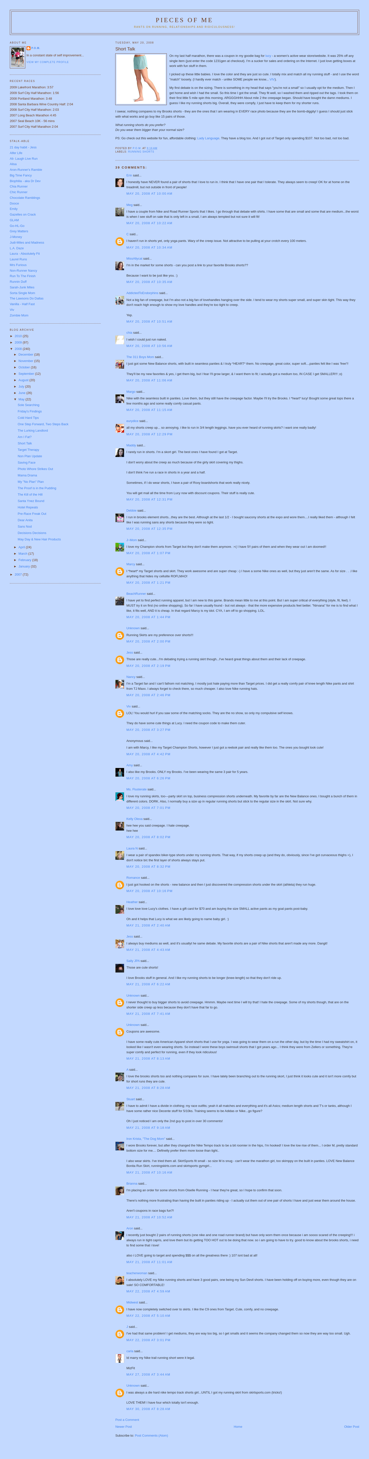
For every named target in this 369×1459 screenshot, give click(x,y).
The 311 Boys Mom (140, 357)
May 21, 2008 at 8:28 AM (148, 1088)
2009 (19, 342)
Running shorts (141, 151)
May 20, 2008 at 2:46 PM (148, 695)
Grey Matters (19, 231)
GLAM (14, 220)
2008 (19, 349)
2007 (19, 574)
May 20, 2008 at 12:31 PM (149, 499)
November (26, 361)
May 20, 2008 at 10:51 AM (149, 321)
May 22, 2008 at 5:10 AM (148, 1316)
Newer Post (123, 1426)
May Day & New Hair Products (39, 539)
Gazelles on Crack (23, 214)
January (24, 566)
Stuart (130, 1099)
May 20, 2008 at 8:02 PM (148, 837)
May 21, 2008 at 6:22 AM (148, 984)
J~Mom (131, 540)
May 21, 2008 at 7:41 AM (148, 1014)
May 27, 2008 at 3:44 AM (148, 1374)
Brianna (131, 1183)
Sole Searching (28, 405)
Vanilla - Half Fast (22, 304)
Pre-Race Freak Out (32, 514)
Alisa (13, 164)
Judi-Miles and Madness (27, 242)
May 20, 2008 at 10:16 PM (149, 891)
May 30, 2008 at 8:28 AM (148, 1409)
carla (129, 1351)
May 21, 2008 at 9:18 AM (148, 1128)
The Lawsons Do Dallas (26, 298)
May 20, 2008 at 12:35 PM (149, 529)
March (23, 553)
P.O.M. (35, 48)
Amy (129, 765)
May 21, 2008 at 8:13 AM (148, 1058)
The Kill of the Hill (30, 494)
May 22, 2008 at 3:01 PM (148, 1340)
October (24, 367)
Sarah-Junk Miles (22, 287)
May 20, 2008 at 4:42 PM (148, 754)
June (22, 393)
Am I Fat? (24, 437)
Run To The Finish (23, 276)
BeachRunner (136, 594)
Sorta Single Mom (22, 293)
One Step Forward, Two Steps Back (43, 424)
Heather (132, 902)
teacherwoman (136, 1273)
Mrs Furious (18, 265)
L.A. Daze (17, 248)
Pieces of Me (184, 20)
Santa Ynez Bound (31, 501)
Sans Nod (25, 526)
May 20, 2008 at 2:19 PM (148, 666)
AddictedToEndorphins (142, 293)
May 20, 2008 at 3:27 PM (148, 730)
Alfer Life (16, 153)
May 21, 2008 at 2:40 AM (148, 925)
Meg (129, 205)
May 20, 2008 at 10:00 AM (149, 193)
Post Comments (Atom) (151, 1435)
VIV (272, 79)
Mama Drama (27, 475)
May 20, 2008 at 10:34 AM (149, 247)
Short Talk (25, 443)
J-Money (16, 237)
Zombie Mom (19, 315)
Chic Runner (19, 192)
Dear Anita (25, 520)
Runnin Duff (18, 281)
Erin (129, 175)
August (23, 380)
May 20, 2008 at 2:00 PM (148, 641)
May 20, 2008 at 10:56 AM (149, 346)
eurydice (132, 421)
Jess (130, 652)
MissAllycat (134, 258)
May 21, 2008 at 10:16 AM (149, 1172)
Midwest (132, 1302)
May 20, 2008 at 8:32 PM (148, 866)
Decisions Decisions (32, 533)
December (26, 354)
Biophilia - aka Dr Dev (25, 181)
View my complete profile (48, 62)
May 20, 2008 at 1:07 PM (148, 553)
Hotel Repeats (28, 507)
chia (129, 332)
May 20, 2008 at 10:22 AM (149, 223)
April (22, 547)
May (21, 399)
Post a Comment (127, 1420)
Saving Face (26, 462)
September (26, 374)
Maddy (131, 445)
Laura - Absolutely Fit (25, 253)
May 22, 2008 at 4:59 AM (148, 1291)
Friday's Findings (30, 411)
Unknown (133, 628)
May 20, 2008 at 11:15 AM (149, 410)
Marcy (130, 564)
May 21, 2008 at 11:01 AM (149, 1262)
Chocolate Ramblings (25, 198)
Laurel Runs (18, 259)
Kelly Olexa (134, 819)
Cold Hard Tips (28, 418)
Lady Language (208, 138)
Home (238, 1426)
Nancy (130, 677)
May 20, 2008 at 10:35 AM (149, 282)
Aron (129, 1228)
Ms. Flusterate (136, 789)
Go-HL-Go (17, 226)
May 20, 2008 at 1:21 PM (148, 582)
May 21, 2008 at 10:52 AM (149, 1217)
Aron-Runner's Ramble (26, 170)
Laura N (132, 848)
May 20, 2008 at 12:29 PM (149, 434)
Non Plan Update (30, 456)
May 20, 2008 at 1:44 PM (148, 617)
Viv (128, 706)
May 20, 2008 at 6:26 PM (148, 778)
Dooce (14, 203)
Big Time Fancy (21, 175)
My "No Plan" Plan (31, 482)
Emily (14, 209)
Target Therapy (28, 450)
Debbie (131, 510)
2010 (19, 336)
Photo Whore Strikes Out (35, 469)
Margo (130, 391)
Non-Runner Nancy (23, 270)
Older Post (351, 1426)
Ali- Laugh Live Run (24, 158)
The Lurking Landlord (33, 430)
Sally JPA (133, 961)
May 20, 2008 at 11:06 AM (149, 380)
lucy (268, 56)
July (21, 386)
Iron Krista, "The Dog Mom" (145, 1139)
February (25, 560)
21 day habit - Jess (23, 147)
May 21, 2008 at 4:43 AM (148, 950)
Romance (133, 877)
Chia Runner (19, 186)
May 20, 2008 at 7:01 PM (148, 808)
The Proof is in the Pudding (37, 488)
